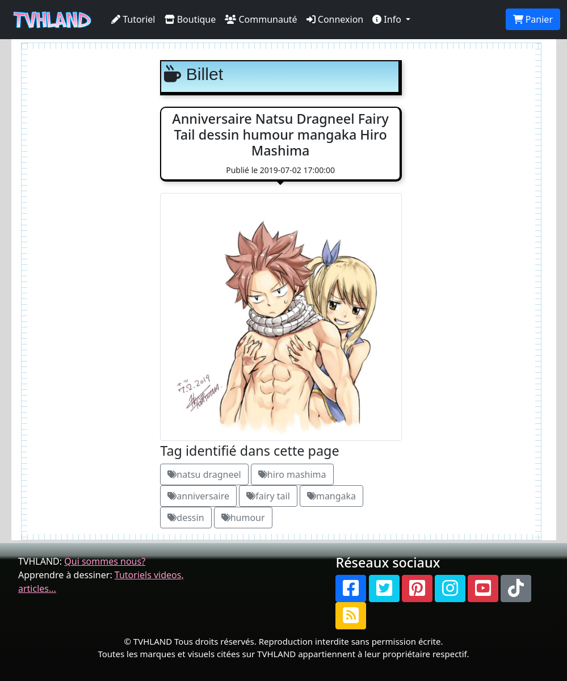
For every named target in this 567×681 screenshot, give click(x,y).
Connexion (335, 19)
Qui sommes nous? (104, 561)
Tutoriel (133, 19)
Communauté (261, 19)
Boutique (190, 19)
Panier (533, 19)
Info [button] (388, 19)
